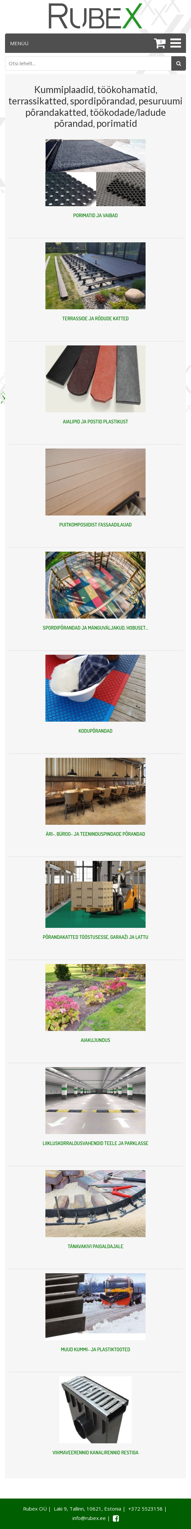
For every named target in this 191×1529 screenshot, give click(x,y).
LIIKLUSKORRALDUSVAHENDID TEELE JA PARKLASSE (95, 1143)
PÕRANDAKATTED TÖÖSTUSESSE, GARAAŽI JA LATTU (95, 937)
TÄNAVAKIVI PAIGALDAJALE (95, 1246)
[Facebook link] (116, 1518)
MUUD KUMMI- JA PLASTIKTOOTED (95, 1349)
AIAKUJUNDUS (95, 1040)
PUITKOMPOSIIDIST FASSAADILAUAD (95, 524)
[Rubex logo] (95, 15)
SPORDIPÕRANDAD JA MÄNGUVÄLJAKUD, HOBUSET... (95, 628)
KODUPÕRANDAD (95, 731)
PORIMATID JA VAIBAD (95, 215)
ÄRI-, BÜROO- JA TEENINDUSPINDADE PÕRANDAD (95, 834)
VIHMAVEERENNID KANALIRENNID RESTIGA (95, 1452)
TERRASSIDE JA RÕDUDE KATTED (95, 318)
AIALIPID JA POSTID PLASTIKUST (95, 421)
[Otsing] (178, 63)
